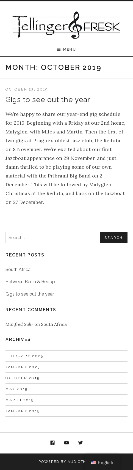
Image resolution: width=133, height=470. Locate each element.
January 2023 (22, 367)
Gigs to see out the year (47, 99)
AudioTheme (81, 462)
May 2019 (16, 389)
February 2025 (24, 356)
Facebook (53, 443)
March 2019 (19, 400)
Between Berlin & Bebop (30, 281)
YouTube (66, 443)
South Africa (18, 269)
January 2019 (22, 411)
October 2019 (22, 378)
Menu (69, 49)
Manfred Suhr (19, 324)
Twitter (80, 443)
